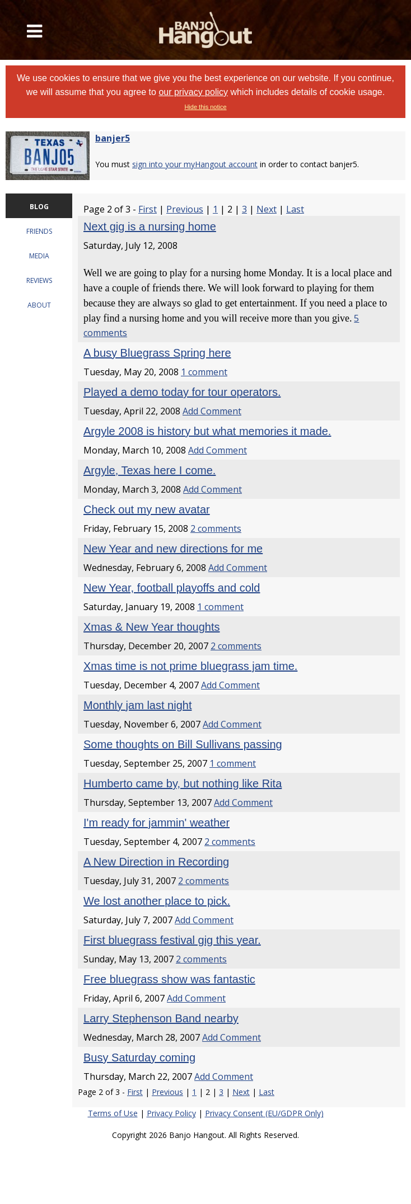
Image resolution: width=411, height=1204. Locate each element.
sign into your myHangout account (195, 164)
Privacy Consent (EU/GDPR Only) (264, 1113)
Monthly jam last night (137, 705)
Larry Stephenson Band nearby (161, 1018)
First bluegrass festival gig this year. (172, 940)
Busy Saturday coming (139, 1057)
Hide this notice (205, 106)
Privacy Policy (171, 1113)
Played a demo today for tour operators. (182, 392)
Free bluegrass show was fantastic (169, 979)
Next (266, 209)
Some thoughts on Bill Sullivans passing (182, 744)
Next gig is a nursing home (149, 226)
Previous (184, 209)
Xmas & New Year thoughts (151, 627)
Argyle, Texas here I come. (149, 470)
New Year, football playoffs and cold (171, 588)
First (147, 209)
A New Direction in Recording (156, 862)
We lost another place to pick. (156, 901)
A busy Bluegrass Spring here (157, 353)
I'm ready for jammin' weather (156, 822)
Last (295, 209)
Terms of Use (113, 1113)
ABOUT (39, 305)
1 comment (204, 372)
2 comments (215, 528)
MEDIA (39, 256)
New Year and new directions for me (173, 548)
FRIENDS (39, 231)
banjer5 (112, 138)
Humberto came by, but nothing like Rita (182, 783)
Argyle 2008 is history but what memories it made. (207, 431)
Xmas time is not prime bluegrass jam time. (190, 666)
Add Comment (212, 411)
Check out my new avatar (146, 509)
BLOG (39, 206)
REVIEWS (39, 280)
